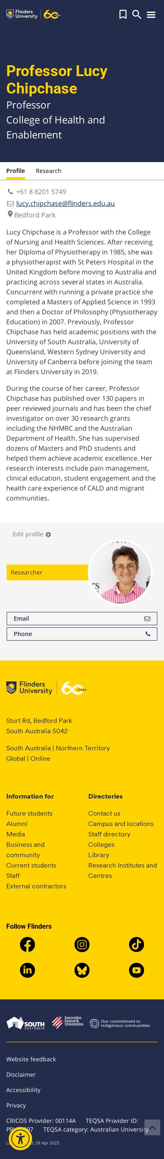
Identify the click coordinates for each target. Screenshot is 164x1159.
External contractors (36, 886)
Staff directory (109, 834)
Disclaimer (21, 1074)
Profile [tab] (15, 171)
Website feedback (31, 1059)
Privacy (16, 1105)
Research (49, 171)
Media (15, 834)
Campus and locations (121, 824)
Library (98, 855)
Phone (82, 634)
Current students (31, 865)
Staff (13, 876)
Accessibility (23, 1090)
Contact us (104, 813)
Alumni (16, 824)
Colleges (101, 844)
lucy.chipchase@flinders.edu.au (65, 203)
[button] (123, 14)
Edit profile (32, 534)
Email (82, 618)
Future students (29, 813)
